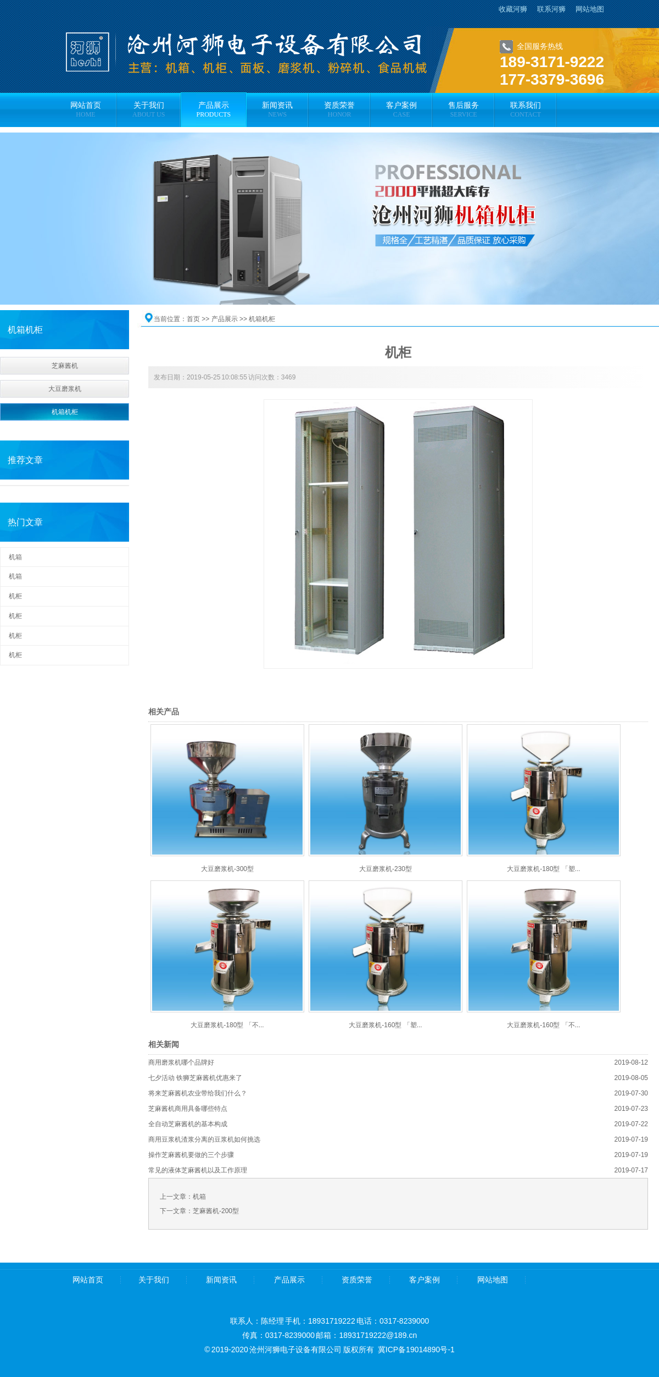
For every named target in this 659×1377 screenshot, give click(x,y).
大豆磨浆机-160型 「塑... (385, 1025)
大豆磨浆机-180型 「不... (227, 1025)
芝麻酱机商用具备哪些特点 (187, 1108)
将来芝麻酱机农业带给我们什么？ (197, 1093)
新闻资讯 (221, 1280)
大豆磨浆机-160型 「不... (543, 1025)
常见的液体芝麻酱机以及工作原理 (197, 1170)
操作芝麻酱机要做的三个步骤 (191, 1155)
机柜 (15, 596)
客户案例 (424, 1280)
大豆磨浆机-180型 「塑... (543, 869)
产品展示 (224, 319)
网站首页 (87, 1280)
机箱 (15, 557)
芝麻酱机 (65, 366)
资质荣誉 (357, 1280)
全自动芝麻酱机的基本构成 (187, 1124)
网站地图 (590, 9)
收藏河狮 (513, 9)
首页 (193, 319)
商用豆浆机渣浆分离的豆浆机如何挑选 (204, 1139)
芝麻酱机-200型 (216, 1211)
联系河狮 (551, 9)
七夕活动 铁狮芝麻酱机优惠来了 (195, 1078)
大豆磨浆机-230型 (385, 869)
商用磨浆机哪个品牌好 (181, 1062)
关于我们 (153, 1280)
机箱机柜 (65, 412)
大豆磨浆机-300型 (227, 869)
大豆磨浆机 (64, 389)
